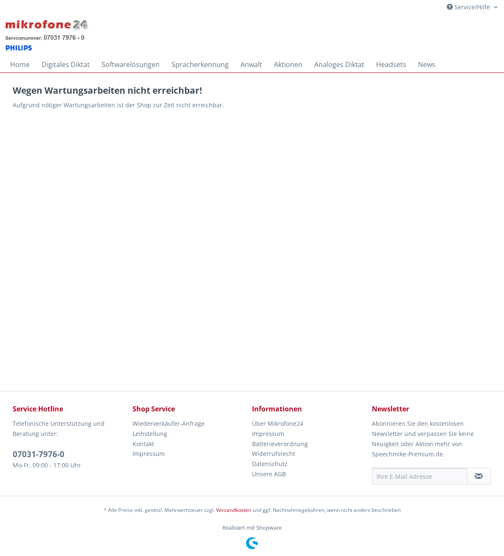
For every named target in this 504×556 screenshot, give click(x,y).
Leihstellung (150, 434)
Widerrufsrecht (273, 454)
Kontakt (143, 444)
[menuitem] (20, 64)
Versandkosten (233, 510)
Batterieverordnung (280, 444)
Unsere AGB (269, 474)
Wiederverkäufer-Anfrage (169, 423)
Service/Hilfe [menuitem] (469, 7)
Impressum (149, 454)
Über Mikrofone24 (277, 423)
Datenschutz (270, 464)
